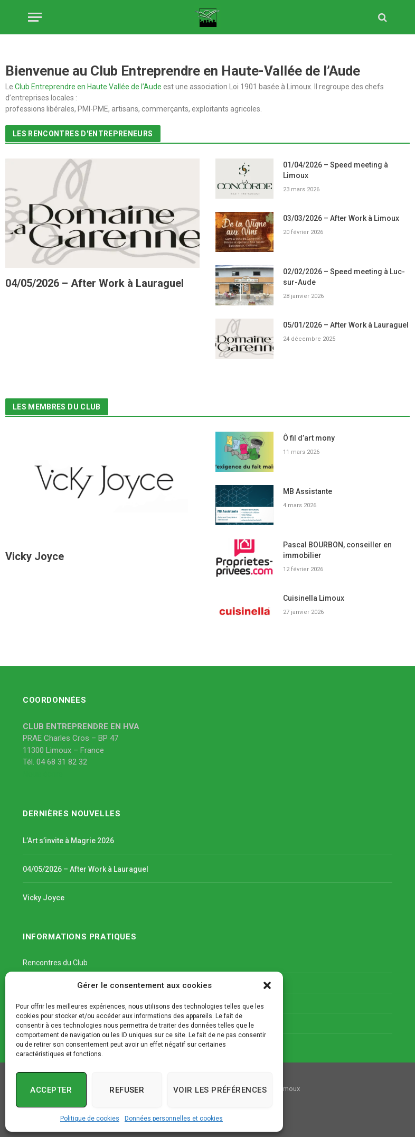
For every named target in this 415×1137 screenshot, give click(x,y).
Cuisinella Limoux (313, 598)
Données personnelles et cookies (174, 1118)
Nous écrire (43, 774)
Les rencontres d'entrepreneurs (83, 133)
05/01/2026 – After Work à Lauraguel (346, 325)
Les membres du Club (57, 407)
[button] (267, 985)
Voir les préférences (220, 1090)
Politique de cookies (89, 1118)
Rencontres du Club (55, 962)
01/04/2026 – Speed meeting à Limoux (335, 170)
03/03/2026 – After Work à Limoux (341, 218)
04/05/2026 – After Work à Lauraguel (94, 283)
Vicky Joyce (34, 556)
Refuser (126, 1090)
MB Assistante (307, 491)
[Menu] (35, 17)
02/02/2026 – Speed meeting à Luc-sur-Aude (344, 276)
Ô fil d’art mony (309, 438)
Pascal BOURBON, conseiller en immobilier (337, 550)
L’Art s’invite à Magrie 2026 (68, 840)
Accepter (51, 1090)
